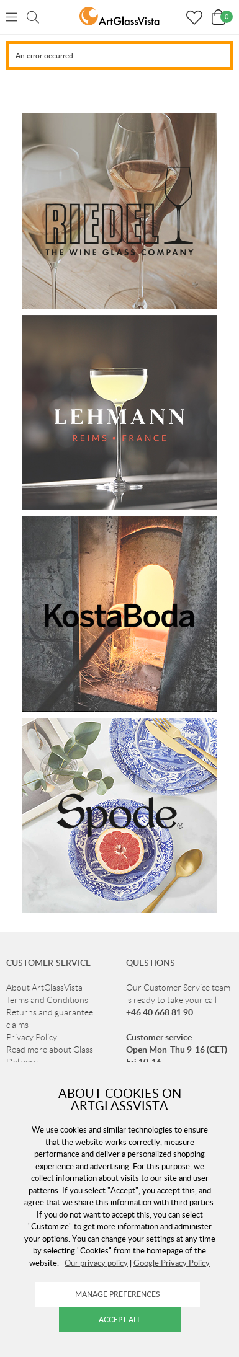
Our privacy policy (96, 1262)
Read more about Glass (49, 1049)
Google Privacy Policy (171, 1262)
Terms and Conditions (47, 1000)
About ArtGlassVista (44, 987)
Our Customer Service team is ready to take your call (178, 1000)
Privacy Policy (31, 1037)
